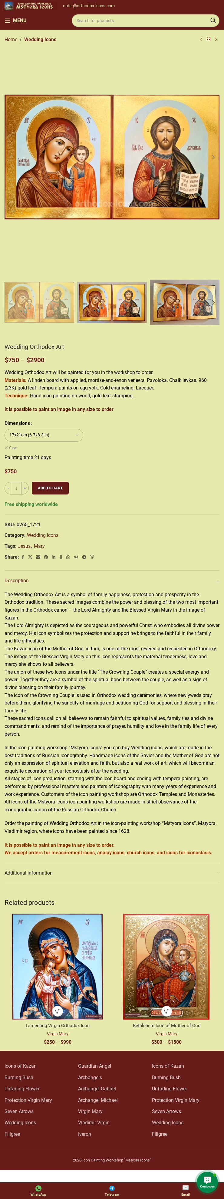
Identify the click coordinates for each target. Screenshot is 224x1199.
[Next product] (215, 39)
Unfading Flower (22, 1089)
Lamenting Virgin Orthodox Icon (57, 1025)
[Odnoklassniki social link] (60, 557)
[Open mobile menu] (16, 21)
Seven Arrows (19, 1111)
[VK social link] (76, 557)
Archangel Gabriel (97, 1089)
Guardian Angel (94, 1066)
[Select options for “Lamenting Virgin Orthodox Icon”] (57, 1011)
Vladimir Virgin (94, 1122)
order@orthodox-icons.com (89, 5)
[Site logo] (31, 5)
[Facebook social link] (22, 557)
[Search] (146, 20)
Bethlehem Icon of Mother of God (166, 1025)
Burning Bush (19, 1077)
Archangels (90, 1077)
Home (11, 39)
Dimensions (17, 423)
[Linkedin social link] (53, 557)
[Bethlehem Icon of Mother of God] (166, 967)
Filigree (12, 1134)
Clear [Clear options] (13, 447)
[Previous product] (201, 39)
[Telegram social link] (84, 557)
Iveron (84, 1134)
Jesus (24, 546)
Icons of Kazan (21, 1066)
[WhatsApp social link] (68, 557)
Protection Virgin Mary (28, 1100)
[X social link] (30, 557)
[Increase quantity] (25, 488)
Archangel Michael (98, 1100)
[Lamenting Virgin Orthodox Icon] (57, 967)
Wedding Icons (40, 39)
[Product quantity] (16, 488)
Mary (39, 546)
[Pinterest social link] (46, 557)
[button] (11, 157)
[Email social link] (38, 557)
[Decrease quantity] (8, 488)
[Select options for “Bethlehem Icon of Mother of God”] (166, 1011)
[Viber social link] (92, 557)
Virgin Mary (57, 1033)
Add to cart (50, 488)
